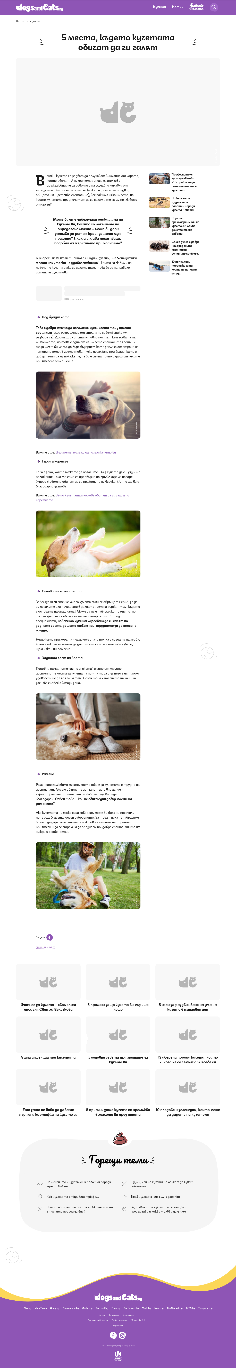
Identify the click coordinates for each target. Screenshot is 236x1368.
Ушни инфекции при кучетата (48, 1056)
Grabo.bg (87, 1307)
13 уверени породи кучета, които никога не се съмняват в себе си (188, 1059)
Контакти (128, 1314)
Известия (118, 1325)
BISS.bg (190, 1307)
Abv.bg (27, 1307)
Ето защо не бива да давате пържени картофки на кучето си (48, 1112)
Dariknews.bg (131, 1307)
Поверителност (120, 1320)
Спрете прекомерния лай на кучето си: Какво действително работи (185, 225)
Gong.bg (54, 1307)
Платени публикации (98, 1320)
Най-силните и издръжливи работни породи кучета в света (183, 204)
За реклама (114, 1314)
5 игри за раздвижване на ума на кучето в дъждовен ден (188, 1007)
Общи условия (129, 1345)
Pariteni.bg (102, 1307)
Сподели (44, 937)
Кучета (159, 6)
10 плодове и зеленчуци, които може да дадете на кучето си (188, 1112)
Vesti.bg (146, 1307)
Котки (177, 6)
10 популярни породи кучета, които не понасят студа (185, 267)
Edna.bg (116, 1307)
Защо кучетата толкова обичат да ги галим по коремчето (82, 497)
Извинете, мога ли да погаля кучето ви (86, 451)
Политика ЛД (138, 1320)
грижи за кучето (45, 947)
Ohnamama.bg (71, 1307)
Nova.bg (159, 1307)
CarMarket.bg (175, 1307)
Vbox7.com (41, 1307)
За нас (102, 1314)
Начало (20, 21)
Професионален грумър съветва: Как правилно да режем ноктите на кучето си (185, 182)
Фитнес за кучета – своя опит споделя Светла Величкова (48, 1007)
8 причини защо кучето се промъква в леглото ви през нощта (118, 1112)
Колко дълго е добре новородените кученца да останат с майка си (185, 247)
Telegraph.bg (205, 1307)
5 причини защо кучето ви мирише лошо (118, 1007)
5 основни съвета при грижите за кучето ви (118, 1059)
